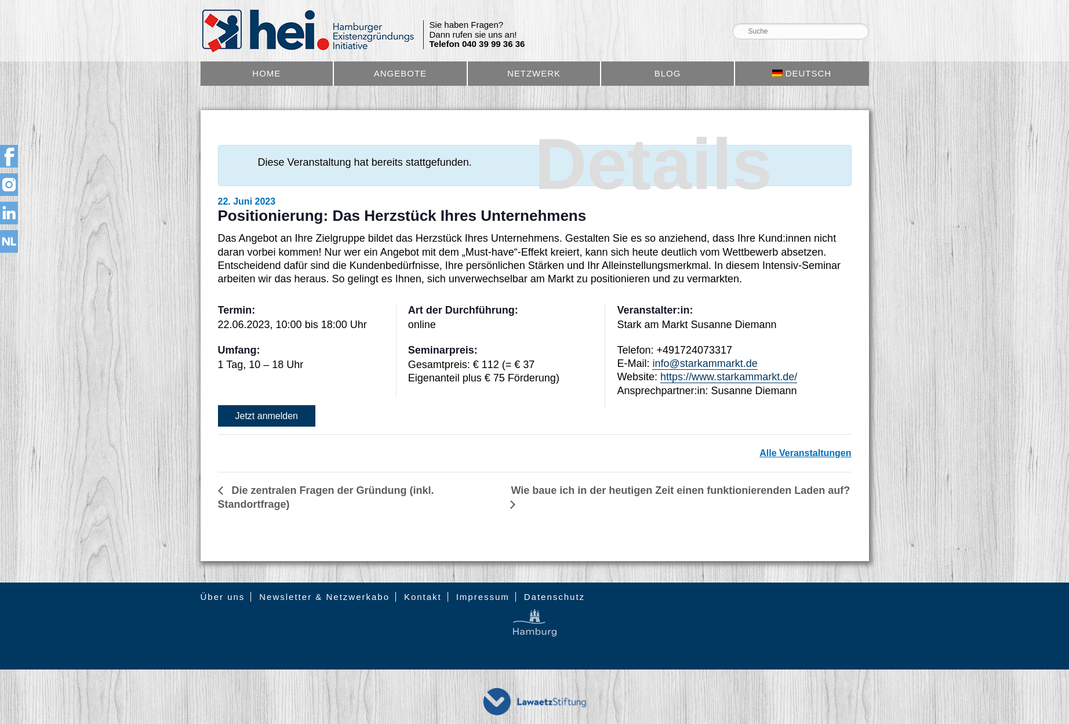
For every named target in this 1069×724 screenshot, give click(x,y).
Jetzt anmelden (267, 416)
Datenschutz (554, 597)
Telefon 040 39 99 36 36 (477, 44)
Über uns (223, 597)
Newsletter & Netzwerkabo (324, 597)
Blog (668, 73)
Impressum (483, 597)
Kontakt (423, 597)
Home (266, 73)
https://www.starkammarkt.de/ (728, 377)
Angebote (400, 73)
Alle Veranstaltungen (805, 453)
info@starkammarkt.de (704, 363)
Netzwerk (534, 73)
